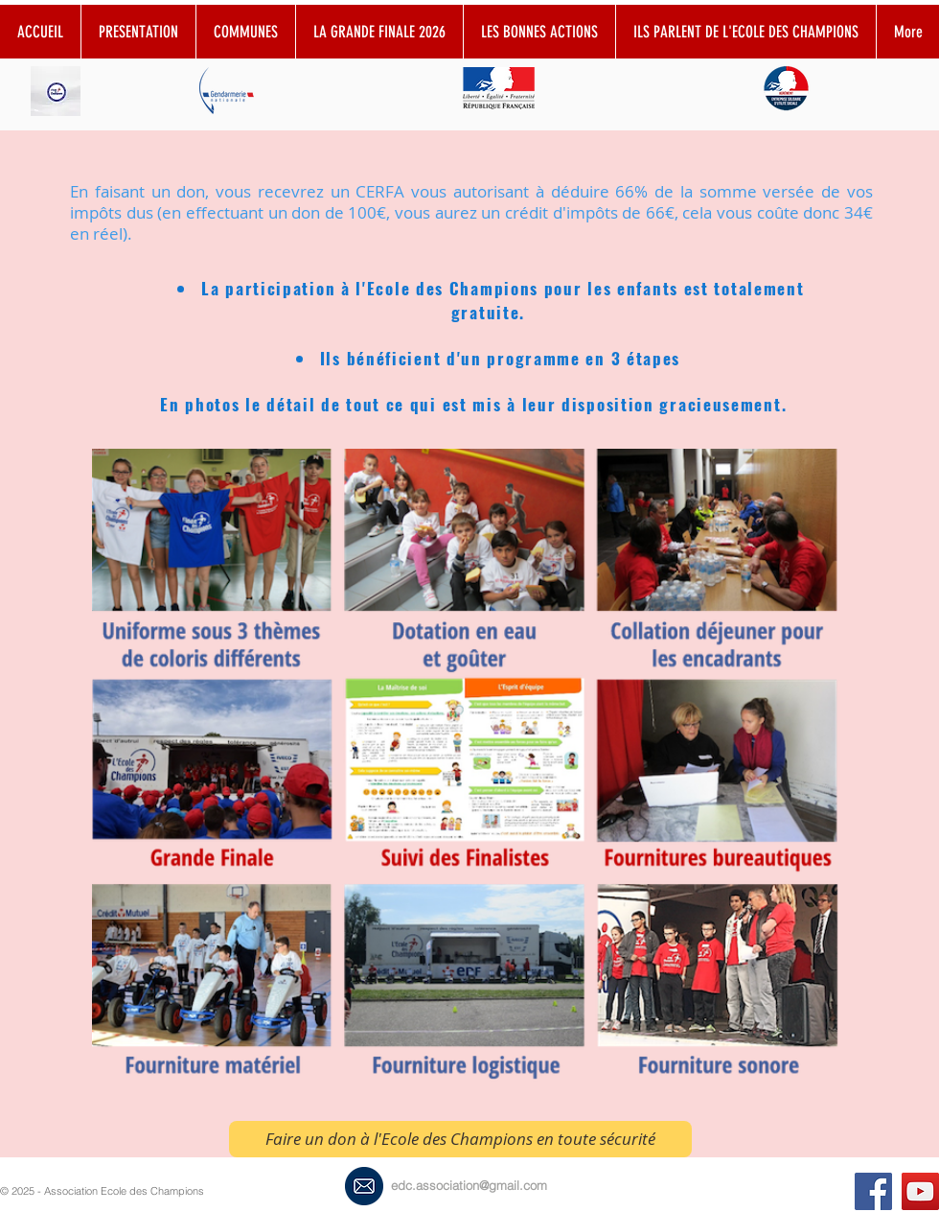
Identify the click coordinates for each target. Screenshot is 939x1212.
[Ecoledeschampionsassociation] (873, 1191)
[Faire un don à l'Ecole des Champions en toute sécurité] (460, 1139)
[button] (539, 31)
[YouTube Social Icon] (920, 1191)
